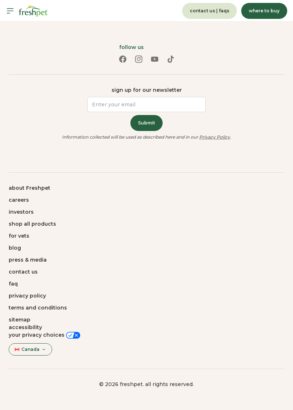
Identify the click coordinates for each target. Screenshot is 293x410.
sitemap (19, 319)
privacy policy (27, 295)
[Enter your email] (146, 104)
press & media (28, 260)
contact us (23, 271)
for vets (19, 236)
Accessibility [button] (25, 327)
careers (19, 200)
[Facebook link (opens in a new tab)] (122, 59)
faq (13, 283)
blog (15, 248)
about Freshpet (29, 188)
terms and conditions (38, 307)
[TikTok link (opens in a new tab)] (170, 59)
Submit (146, 123)
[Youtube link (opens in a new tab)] (154, 59)
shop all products (32, 224)
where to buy (264, 10)
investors (21, 212)
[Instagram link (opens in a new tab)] (138, 59)
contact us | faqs (209, 10)
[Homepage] (33, 11)
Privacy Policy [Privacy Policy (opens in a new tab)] (214, 137)
